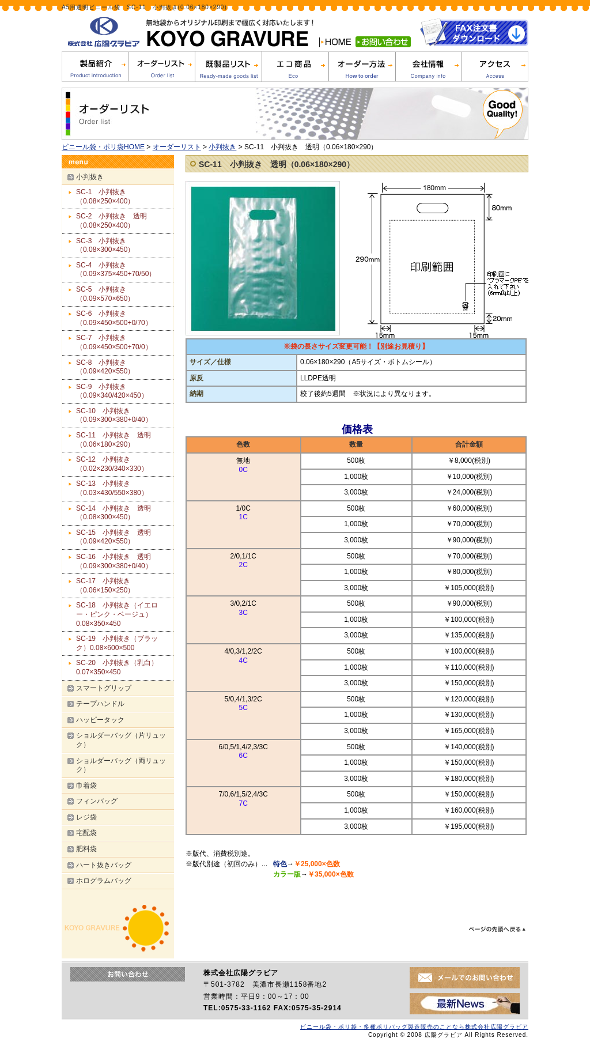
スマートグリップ (103, 688)
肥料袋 (86, 849)
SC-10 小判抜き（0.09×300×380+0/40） (131, 415)
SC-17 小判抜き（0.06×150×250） (105, 585)
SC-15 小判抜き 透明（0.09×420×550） (113, 537)
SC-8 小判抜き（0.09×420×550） (122, 367)
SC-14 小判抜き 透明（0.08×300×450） (113, 513)
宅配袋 (86, 833)
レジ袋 (86, 817)
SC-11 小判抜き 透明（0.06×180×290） (276, 164)
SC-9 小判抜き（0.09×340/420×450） (129, 391)
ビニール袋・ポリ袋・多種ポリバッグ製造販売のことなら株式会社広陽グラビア (414, 1027)
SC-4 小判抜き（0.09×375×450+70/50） (133, 269)
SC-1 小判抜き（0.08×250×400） (122, 196)
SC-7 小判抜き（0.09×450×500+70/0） (114, 342)
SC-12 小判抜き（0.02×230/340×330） (112, 464)
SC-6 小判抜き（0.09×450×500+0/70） (131, 318)
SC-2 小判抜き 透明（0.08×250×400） (122, 220)
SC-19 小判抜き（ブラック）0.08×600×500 (117, 643)
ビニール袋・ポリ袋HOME (103, 147)
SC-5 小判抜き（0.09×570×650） (105, 294)
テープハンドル (100, 704)
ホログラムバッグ (103, 881)
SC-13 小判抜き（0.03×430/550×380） (129, 488)
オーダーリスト (177, 147)
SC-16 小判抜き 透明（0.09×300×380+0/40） (114, 561)
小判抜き (222, 147)
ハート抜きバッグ (103, 865)
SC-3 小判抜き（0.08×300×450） (122, 245)
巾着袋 (86, 786)
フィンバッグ (97, 801)
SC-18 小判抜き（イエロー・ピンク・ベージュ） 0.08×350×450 (117, 614)
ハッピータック (100, 720)
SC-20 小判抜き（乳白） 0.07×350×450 (120, 667)
